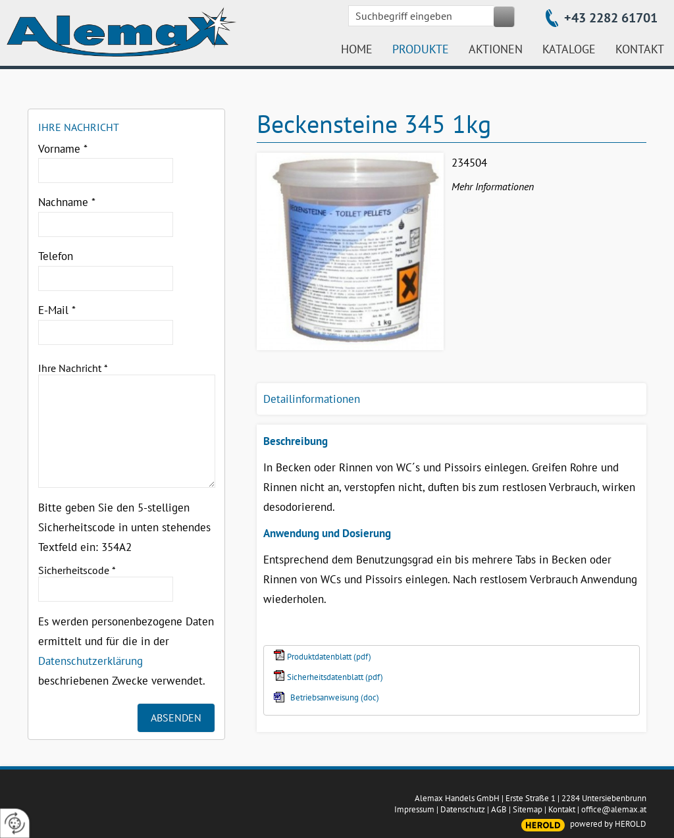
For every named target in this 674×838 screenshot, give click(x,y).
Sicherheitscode (77, 570)
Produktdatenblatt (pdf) (329, 656)
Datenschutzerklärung (90, 661)
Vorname (63, 149)
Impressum (414, 809)
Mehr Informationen (493, 186)
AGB (499, 809)
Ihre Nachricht (73, 368)
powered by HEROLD (608, 823)
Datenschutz (462, 809)
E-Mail (57, 310)
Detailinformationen (311, 399)
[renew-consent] (15, 823)
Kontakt (561, 809)
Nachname (66, 202)
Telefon (55, 256)
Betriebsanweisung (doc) (334, 697)
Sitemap (527, 809)
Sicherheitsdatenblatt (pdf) (335, 677)
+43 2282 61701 (611, 17)
